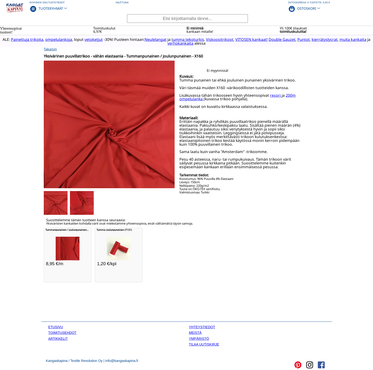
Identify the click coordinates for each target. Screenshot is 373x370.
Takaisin (50, 48)
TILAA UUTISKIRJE (204, 344)
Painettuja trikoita (31, 39)
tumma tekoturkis (192, 39)
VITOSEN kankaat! (255, 39)
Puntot (307, 39)
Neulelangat (160, 39)
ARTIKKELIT (58, 338)
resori (276, 94)
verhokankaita (184, 43)
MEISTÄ (195, 332)
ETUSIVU (55, 326)
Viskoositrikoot (223, 39)
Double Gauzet (286, 39)
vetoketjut (97, 39)
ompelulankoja (62, 39)
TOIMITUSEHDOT (62, 332)
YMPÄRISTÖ (199, 338)
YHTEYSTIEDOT (202, 326)
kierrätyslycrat (329, 39)
